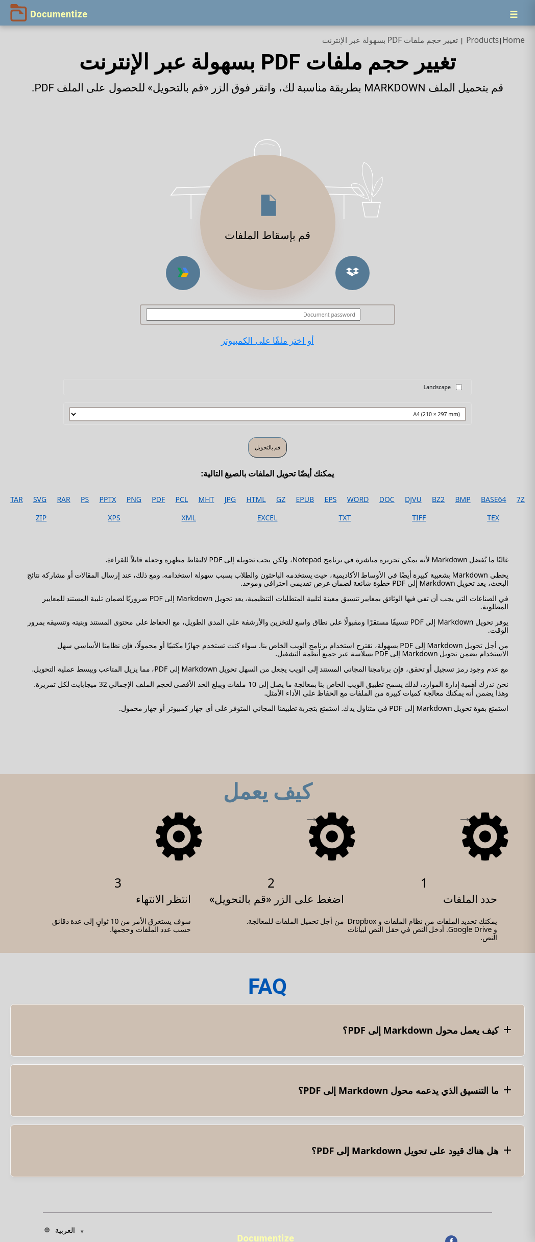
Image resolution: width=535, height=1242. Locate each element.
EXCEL (267, 518)
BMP (462, 499)
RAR (63, 499)
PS (85, 499)
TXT (344, 518)
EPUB (305, 499)
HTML (256, 499)
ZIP (41, 518)
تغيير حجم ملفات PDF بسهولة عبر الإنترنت (390, 40)
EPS (330, 499)
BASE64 (493, 499)
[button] (352, 273)
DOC (387, 499)
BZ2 (438, 499)
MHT (206, 499)
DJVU (413, 499)
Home (513, 40)
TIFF (419, 518)
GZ (280, 499)
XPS (114, 518)
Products (482, 40)
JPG (230, 499)
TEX (493, 518)
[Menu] (513, 14)
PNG (134, 499)
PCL (182, 499)
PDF (158, 499)
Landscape (437, 387)
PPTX (108, 499)
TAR (16, 499)
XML (189, 518)
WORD (358, 499)
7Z (521, 499)
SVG (39, 499)
